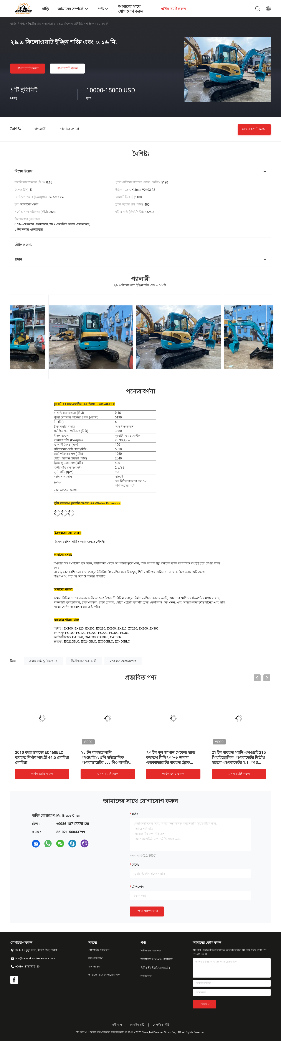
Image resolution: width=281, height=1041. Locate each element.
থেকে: (135, 864)
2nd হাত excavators (123, 661)
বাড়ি (13, 23)
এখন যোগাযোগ (147, 911)
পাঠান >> (204, 1004)
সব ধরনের (146, 976)
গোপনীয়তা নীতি (161, 1024)
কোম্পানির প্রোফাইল (98, 950)
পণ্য (22, 23)
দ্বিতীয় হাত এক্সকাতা (40, 23)
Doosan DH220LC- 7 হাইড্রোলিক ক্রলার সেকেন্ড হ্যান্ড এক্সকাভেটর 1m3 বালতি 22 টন (42, 757)
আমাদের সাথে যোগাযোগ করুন (104, 974)
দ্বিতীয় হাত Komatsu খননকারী (156, 959)
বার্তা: (134, 814)
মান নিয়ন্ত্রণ (94, 966)
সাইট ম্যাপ (116, 1024)
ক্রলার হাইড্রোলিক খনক (43, 661)
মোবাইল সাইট (137, 1024)
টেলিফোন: (137, 887)
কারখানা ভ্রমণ (95, 958)
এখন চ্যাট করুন (28, 68)
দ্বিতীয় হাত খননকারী (83, 661)
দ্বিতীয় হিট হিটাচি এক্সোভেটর (155, 967)
